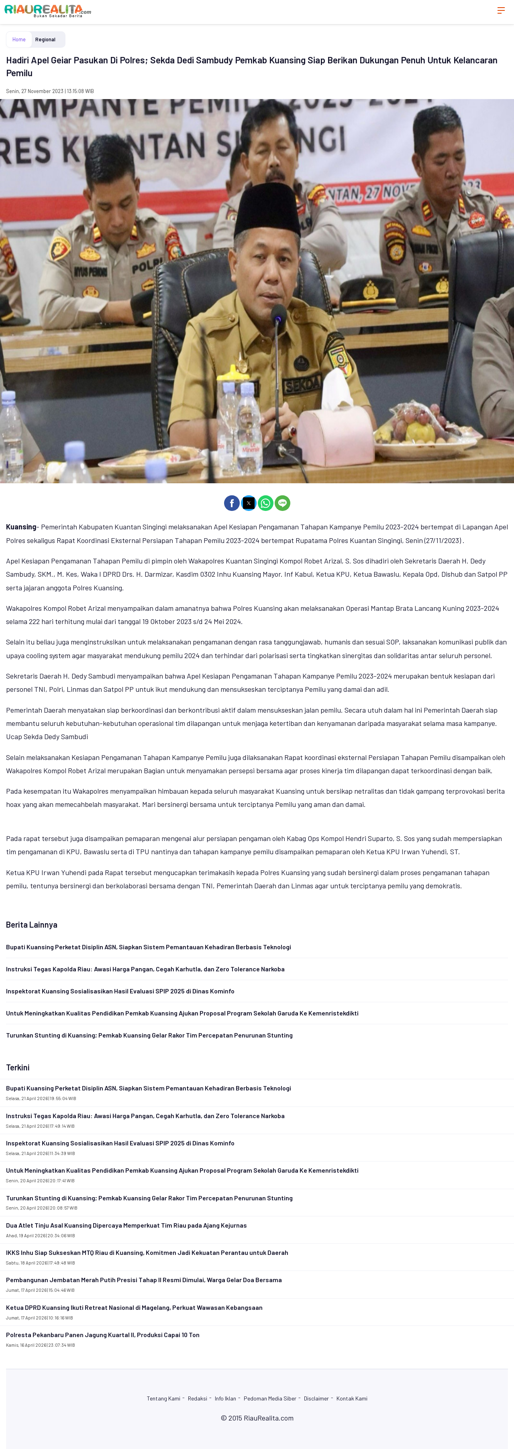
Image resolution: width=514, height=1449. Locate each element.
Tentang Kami (163, 1398)
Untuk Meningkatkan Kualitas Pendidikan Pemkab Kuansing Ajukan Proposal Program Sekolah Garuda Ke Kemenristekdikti (182, 1013)
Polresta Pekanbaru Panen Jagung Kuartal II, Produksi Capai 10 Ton (103, 1334)
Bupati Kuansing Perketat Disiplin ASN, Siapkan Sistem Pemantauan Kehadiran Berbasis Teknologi (148, 946)
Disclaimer (316, 1398)
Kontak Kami (352, 1398)
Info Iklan (225, 1398)
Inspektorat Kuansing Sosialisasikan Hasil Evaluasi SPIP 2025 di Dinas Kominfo (120, 991)
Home (19, 39)
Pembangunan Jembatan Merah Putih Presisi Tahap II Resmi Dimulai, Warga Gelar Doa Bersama (144, 1279)
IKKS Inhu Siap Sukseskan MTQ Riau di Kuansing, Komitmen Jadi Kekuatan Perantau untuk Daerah (147, 1252)
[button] (232, 503)
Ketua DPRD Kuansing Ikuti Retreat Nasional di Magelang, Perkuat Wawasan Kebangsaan (134, 1307)
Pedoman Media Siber (270, 1398)
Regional (45, 39)
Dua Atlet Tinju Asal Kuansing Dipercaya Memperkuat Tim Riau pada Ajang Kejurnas (126, 1225)
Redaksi (197, 1398)
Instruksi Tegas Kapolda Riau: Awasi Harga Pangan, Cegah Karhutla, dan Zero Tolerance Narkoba (145, 969)
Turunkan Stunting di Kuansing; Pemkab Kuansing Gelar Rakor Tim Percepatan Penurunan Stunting (149, 1035)
